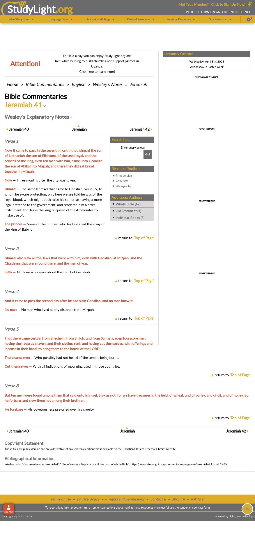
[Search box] (127, 154)
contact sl (158, 499)
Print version (124, 175)
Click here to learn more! (97, 71)
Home (12, 84)
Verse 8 (11, 385)
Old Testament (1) (128, 211)
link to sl (197, 499)
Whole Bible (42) (128, 204)
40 (19, 129)
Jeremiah (138, 84)
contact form (202, 507)
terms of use (61, 499)
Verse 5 (11, 329)
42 (140, 129)
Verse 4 (11, 291)
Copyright (122, 181)
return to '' (136, 238)
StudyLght (31, 9)
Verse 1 (11, 141)
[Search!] (147, 154)
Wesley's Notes (107, 84)
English (78, 84)
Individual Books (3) (130, 218)
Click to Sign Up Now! (228, 4)
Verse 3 (11, 248)
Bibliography (123, 186)
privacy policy (88, 499)
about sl (178, 499)
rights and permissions (126, 499)
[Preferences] (250, 19)
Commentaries (44, 84)
